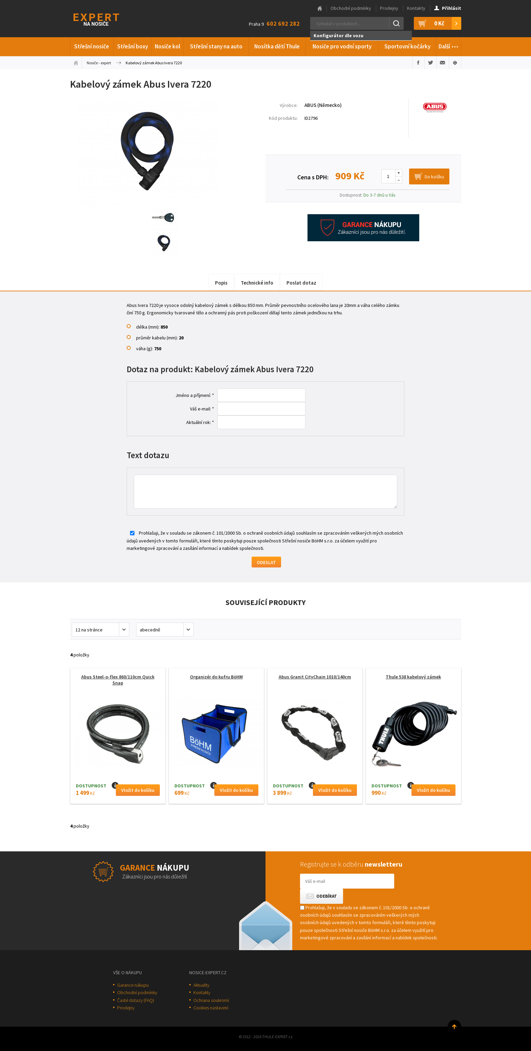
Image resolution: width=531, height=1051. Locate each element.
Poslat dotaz (301, 282)
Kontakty (416, 8)
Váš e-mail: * (202, 409)
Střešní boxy (132, 46)
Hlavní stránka (319, 8)
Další (449, 45)
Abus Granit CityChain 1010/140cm (315, 677)
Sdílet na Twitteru (431, 63)
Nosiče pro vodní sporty (342, 46)
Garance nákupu (133, 985)
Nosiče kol (167, 46)
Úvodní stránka (76, 63)
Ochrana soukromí (211, 1000)
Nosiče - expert (99, 62)
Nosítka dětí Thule (277, 46)
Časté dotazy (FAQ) (135, 1000)
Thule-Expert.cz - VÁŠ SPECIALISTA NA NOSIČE (105, 18)
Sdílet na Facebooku (418, 63)
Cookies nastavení (210, 1008)
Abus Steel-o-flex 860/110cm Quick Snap (117, 680)
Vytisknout (455, 63)
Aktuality (201, 985)
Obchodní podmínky (351, 8)
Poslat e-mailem (443, 63)
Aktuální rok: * (200, 422)
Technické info (257, 282)
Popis (221, 282)
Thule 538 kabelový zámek (413, 677)
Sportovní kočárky (407, 46)
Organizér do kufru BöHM (216, 677)
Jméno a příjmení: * (194, 395)
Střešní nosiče (91, 46)
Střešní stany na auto (216, 46)
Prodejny (389, 8)
